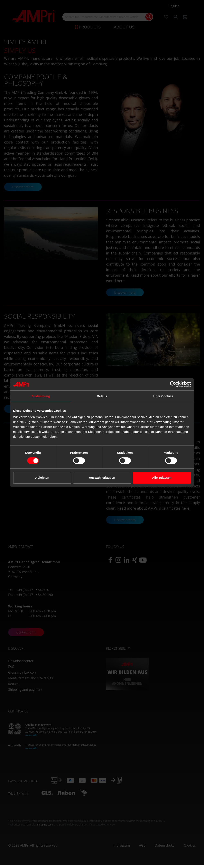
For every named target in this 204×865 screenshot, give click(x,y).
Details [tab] (102, 396)
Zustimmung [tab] (40, 396)
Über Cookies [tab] (163, 396)
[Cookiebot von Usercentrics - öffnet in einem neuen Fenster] (173, 384)
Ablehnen (42, 477)
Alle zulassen (161, 477)
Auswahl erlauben (102, 477)
